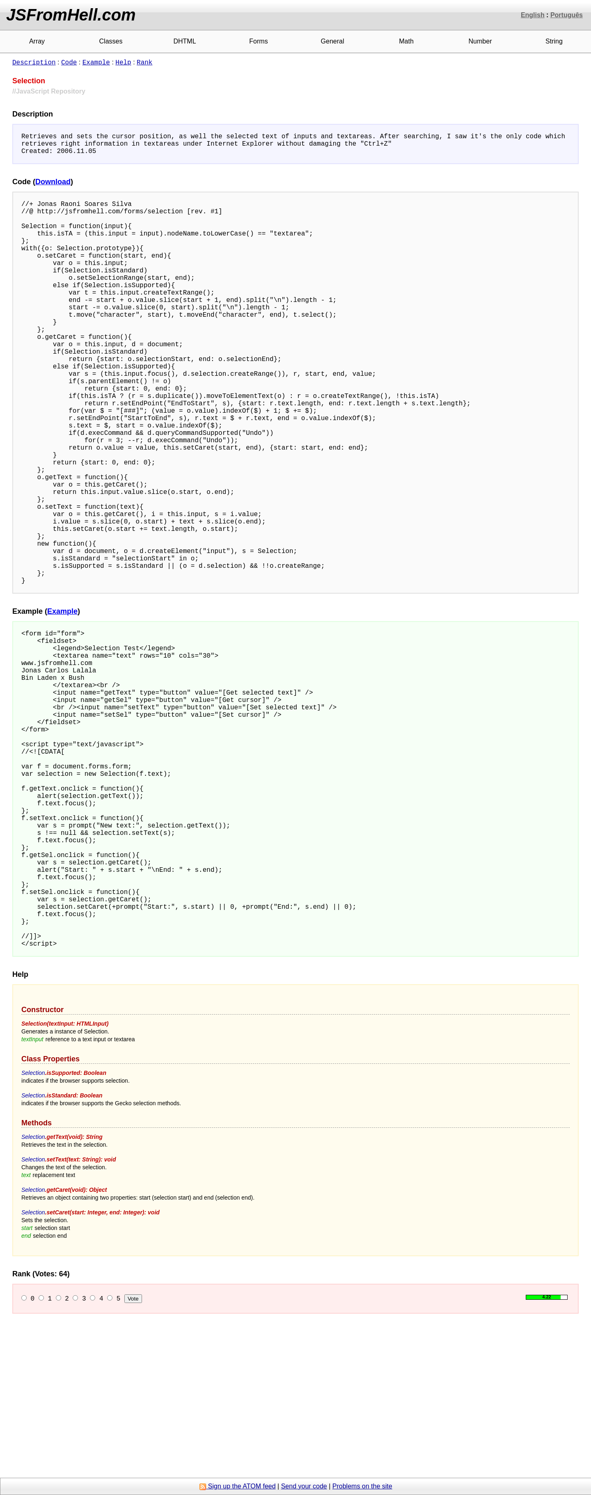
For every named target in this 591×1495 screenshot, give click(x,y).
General (332, 41)
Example (96, 61)
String (554, 41)
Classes (111, 41)
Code (69, 61)
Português (566, 14)
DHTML (184, 41)
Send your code (304, 1486)
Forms (258, 41)
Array (37, 41)
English (533, 14)
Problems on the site (362, 1486)
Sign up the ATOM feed (237, 1486)
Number (480, 41)
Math (406, 41)
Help (123, 61)
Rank (144, 61)
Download (53, 187)
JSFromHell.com (71, 15)
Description (34, 61)
